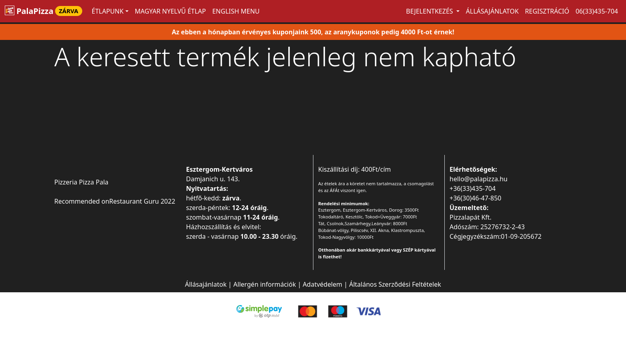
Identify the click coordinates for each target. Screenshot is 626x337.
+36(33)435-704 (472, 188)
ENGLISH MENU (236, 11)
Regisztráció (547, 11)
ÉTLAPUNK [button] (108, 11)
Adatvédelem (322, 284)
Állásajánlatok (492, 11)
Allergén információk (265, 284)
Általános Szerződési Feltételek (395, 284)
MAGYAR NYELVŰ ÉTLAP (170, 11)
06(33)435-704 (597, 11)
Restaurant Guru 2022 (142, 201)
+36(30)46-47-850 (475, 198)
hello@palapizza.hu (478, 178)
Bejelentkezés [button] (430, 11)
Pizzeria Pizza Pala (81, 182)
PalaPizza (43, 11)
